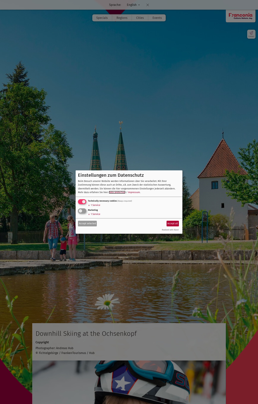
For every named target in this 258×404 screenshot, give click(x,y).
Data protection (117, 192)
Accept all (172, 223)
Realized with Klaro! (170, 230)
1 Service (94, 205)
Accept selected (87, 223)
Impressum (134, 192)
